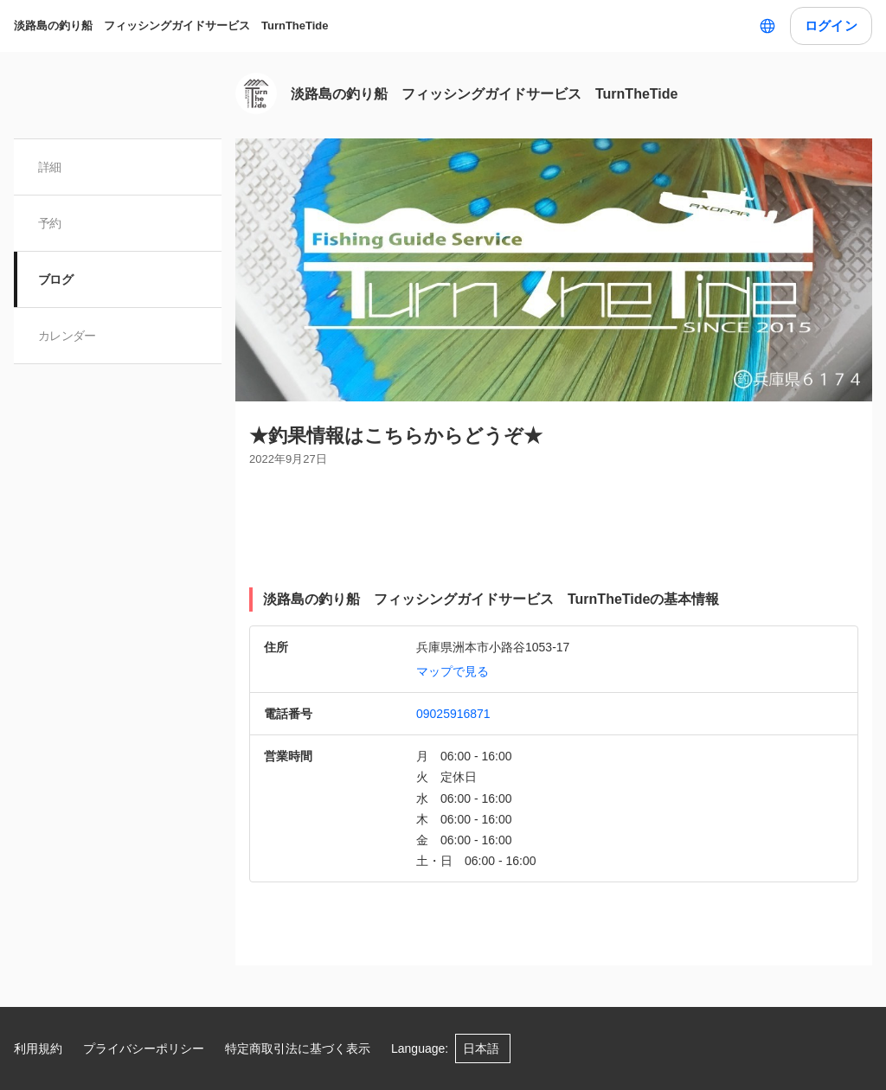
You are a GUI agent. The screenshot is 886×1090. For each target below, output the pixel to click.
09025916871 (453, 714)
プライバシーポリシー (143, 1048)
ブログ (55, 279)
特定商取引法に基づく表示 (297, 1048)
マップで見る (452, 671)
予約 (49, 223)
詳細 (49, 167)
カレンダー (67, 336)
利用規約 (38, 1048)
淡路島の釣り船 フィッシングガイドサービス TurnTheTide (171, 25)
